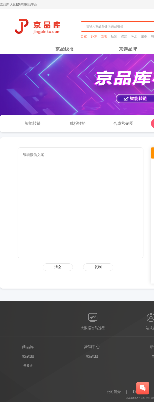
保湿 (124, 36)
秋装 (114, 36)
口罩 (84, 36)
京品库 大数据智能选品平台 (18, 4)
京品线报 (64, 49)
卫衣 (104, 36)
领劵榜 (27, 365)
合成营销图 (123, 123)
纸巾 (144, 36)
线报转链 (78, 123)
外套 (94, 36)
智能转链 (33, 123)
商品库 (28, 347)
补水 (134, 36)
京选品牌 (128, 49)
